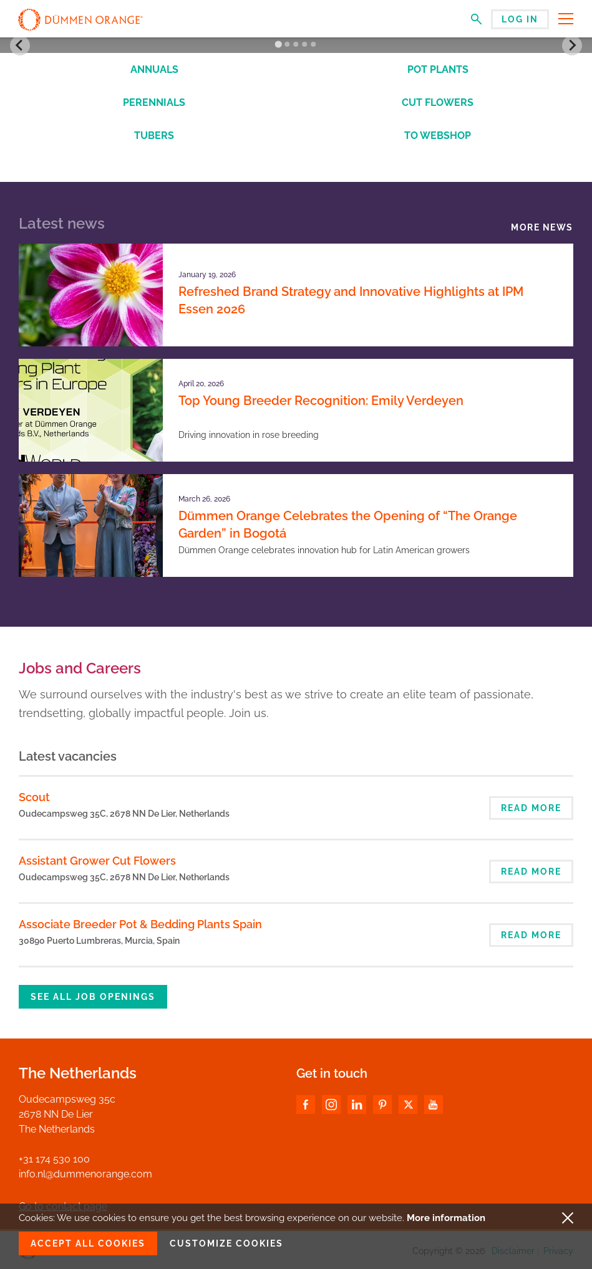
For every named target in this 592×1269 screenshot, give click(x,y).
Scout (34, 797)
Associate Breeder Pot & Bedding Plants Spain (140, 924)
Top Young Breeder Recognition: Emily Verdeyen (320, 400)
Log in (520, 19)
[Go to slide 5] (313, 44)
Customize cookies (226, 1243)
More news (542, 227)
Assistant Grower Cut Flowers (97, 860)
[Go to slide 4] (304, 44)
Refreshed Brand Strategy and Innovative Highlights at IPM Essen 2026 (350, 300)
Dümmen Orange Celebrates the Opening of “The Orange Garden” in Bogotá (347, 524)
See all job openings (93, 997)
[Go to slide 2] (286, 44)
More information (446, 1218)
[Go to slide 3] (295, 44)
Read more (531, 808)
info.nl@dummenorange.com (85, 1174)
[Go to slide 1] (278, 44)
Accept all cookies (88, 1243)
